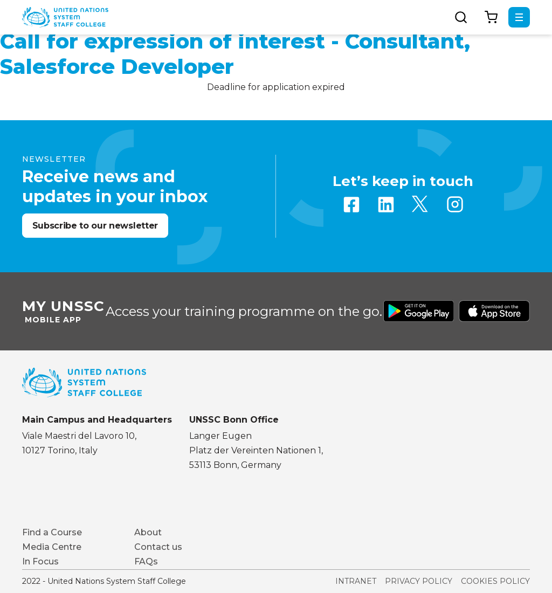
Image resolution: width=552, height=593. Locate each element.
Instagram (455, 204)
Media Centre (51, 547)
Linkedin (386, 204)
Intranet (355, 581)
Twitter (420, 204)
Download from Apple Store (494, 311)
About (148, 532)
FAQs (146, 561)
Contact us (158, 547)
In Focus (40, 561)
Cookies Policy (495, 581)
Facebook (351, 204)
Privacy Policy (418, 581)
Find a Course (52, 532)
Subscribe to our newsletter (95, 225)
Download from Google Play (418, 311)
